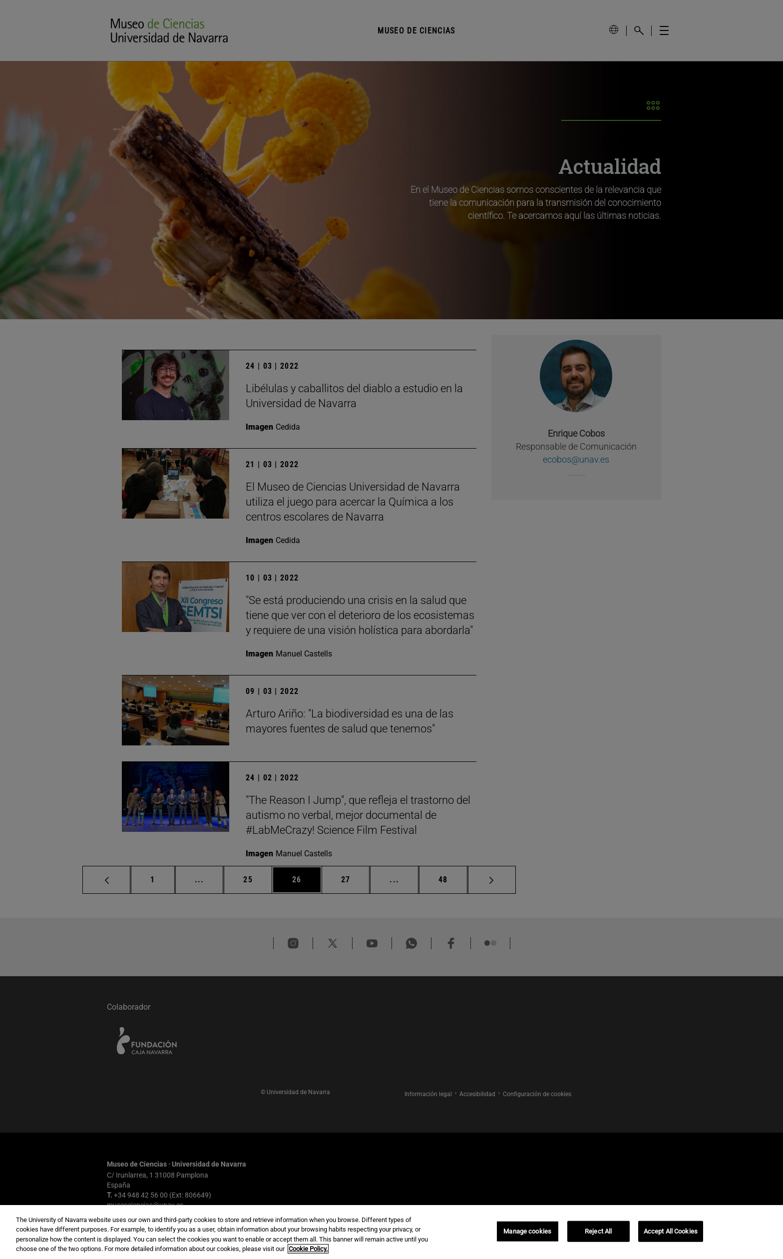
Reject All (598, 1231)
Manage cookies (527, 1231)
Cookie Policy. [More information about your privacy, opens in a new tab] (308, 1249)
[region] (391, 1232)
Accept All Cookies (671, 1231)
